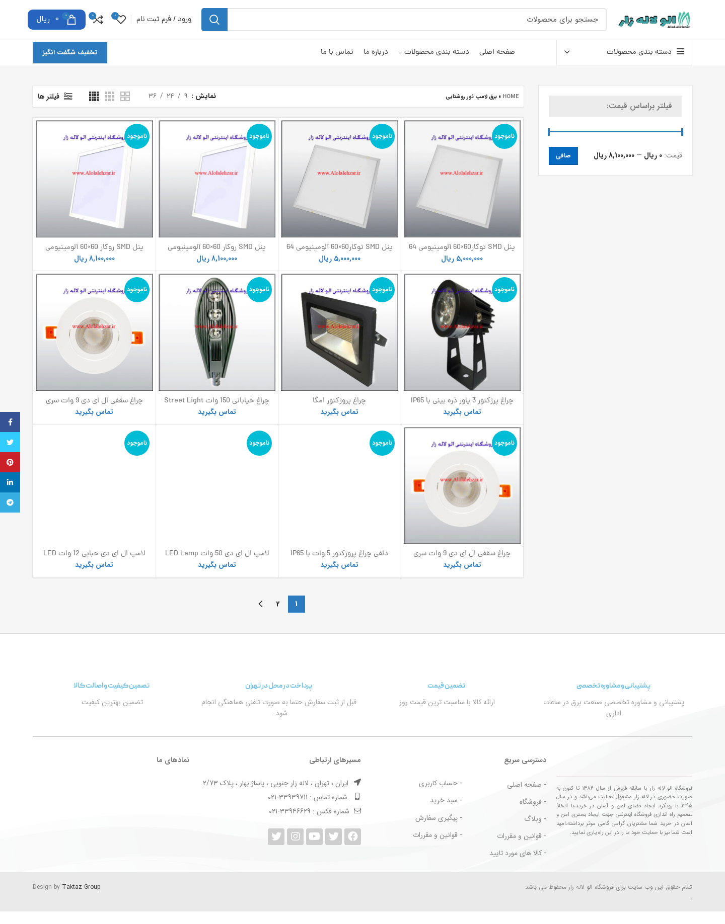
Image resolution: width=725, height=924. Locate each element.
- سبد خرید (446, 813)
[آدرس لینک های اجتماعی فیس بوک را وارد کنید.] (10, 422)
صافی (563, 168)
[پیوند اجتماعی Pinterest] (10, 462)
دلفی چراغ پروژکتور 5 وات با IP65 (339, 461)
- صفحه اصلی (526, 797)
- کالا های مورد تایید (517, 866)
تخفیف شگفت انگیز (70, 65)
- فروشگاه (533, 814)
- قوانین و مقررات (521, 849)
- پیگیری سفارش (438, 830)
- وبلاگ (535, 831)
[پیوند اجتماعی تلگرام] (10, 502)
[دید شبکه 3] (109, 109)
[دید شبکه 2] (125, 109)
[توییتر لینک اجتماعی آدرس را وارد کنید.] (10, 442)
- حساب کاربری (440, 796)
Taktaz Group (81, 899)
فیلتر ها (48, 109)
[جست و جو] (404, 26)
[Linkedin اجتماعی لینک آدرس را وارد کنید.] (10, 482)
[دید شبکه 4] (94, 109)
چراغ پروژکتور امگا (339, 413)
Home (510, 109)
